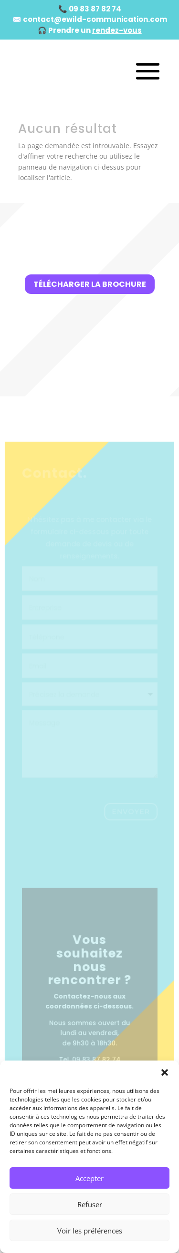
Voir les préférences (89, 1230)
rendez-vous (117, 30)
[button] (164, 1072)
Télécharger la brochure (89, 284)
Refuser (89, 1204)
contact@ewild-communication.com (95, 19)
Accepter (89, 1178)
